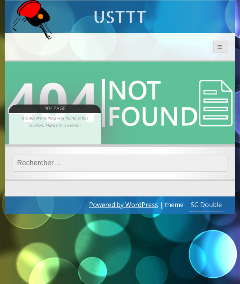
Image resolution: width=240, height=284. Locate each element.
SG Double (206, 204)
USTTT (120, 16)
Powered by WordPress (123, 204)
